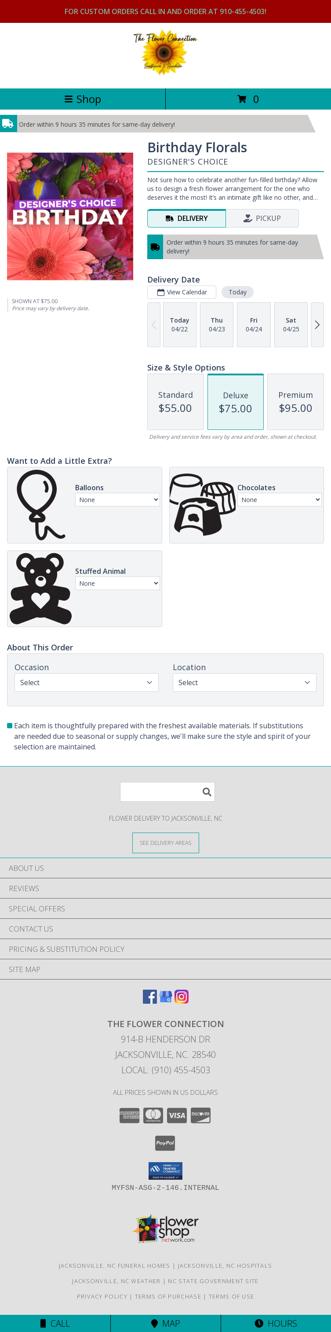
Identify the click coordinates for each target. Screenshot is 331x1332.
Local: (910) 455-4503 (165, 1070)
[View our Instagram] (182, 1001)
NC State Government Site (213, 1281)
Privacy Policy (102, 1296)
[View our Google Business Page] (166, 1001)
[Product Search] (167, 792)
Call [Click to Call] (55, 1323)
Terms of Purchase (168, 1296)
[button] (165, 1171)
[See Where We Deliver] (165, 842)
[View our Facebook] (150, 1001)
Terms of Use (232, 1296)
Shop (82, 99)
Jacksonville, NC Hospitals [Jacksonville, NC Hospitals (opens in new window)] (225, 1266)
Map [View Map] (165, 1323)
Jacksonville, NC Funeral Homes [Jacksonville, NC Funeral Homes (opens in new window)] (115, 1266)
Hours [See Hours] (276, 1323)
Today (238, 292)
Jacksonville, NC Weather (116, 1281)
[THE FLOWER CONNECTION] (166, 75)
